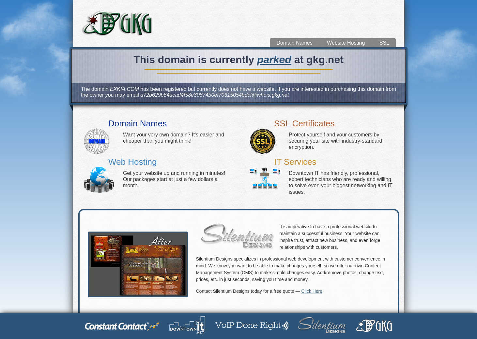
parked (274, 59)
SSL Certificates (304, 123)
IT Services (295, 162)
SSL (384, 43)
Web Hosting (132, 162)
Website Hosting (346, 43)
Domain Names (294, 43)
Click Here (311, 291)
